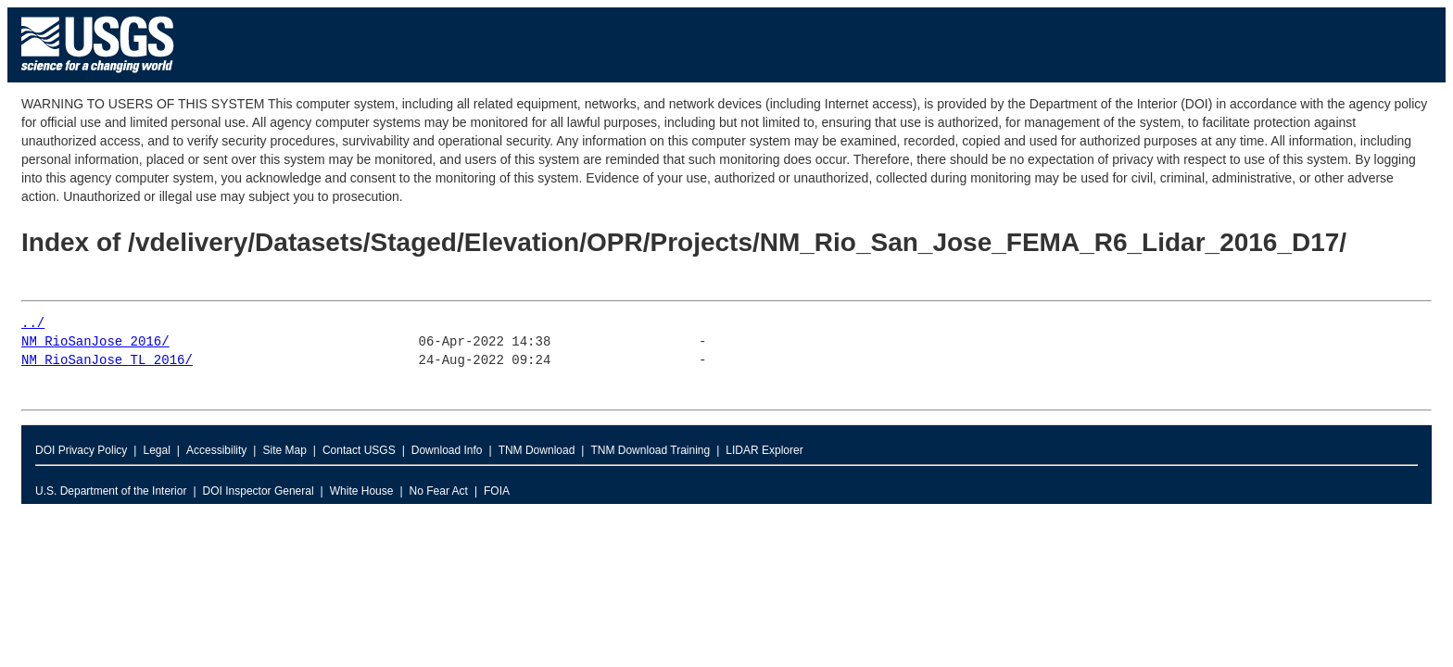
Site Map (284, 450)
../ (32, 324)
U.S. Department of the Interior (110, 491)
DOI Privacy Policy (81, 450)
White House (362, 491)
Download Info (447, 450)
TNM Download (537, 450)
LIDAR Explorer (764, 450)
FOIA (497, 491)
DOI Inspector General (258, 491)
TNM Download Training (650, 450)
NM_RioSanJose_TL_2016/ (107, 361)
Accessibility (216, 450)
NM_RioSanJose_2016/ (95, 342)
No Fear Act (439, 491)
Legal (156, 450)
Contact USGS (359, 450)
